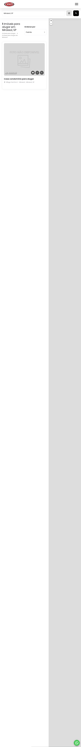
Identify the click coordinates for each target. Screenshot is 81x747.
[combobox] (33, 13)
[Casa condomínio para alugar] (24, 59)
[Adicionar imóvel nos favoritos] (33, 73)
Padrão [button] (29, 32)
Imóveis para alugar (8, 33)
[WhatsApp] (77, 743)
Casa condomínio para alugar (19, 79)
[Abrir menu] (76, 4)
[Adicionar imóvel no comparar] (37, 73)
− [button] (51, 23)
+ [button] (51, 20)
